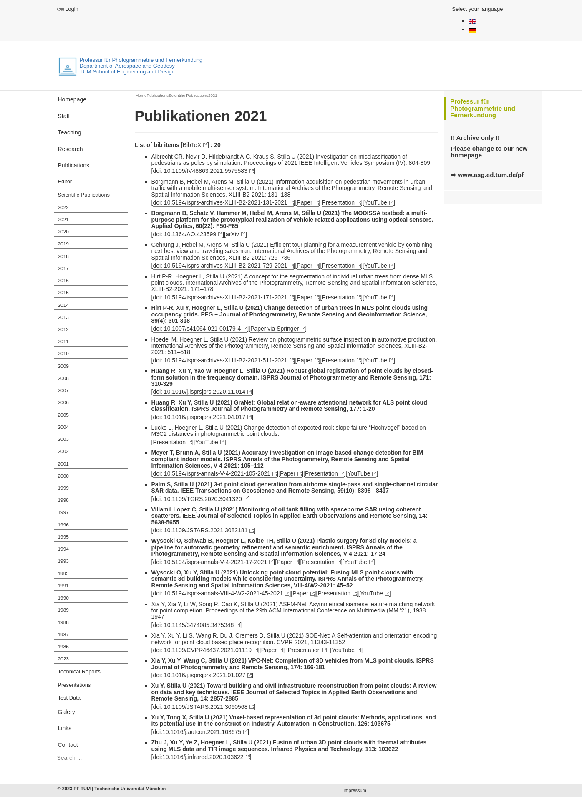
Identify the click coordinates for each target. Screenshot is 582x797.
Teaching (69, 132)
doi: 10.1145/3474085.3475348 (193, 625)
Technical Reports (79, 671)
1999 (63, 488)
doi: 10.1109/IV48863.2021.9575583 (200, 170)
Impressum (354, 790)
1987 (63, 635)
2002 (63, 451)
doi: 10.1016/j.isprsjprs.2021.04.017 (199, 417)
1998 (63, 500)
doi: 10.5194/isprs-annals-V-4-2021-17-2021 (210, 562)
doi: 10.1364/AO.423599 (184, 234)
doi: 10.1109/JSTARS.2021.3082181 (200, 530)
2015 (63, 293)
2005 (63, 415)
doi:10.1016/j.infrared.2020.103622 (198, 757)
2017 (63, 268)
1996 (63, 525)
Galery (66, 711)
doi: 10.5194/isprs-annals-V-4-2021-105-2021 (211, 473)
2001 (63, 464)
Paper (304, 202)
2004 (63, 427)
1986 (63, 647)
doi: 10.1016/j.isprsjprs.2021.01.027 (199, 675)
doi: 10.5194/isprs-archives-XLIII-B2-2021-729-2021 (220, 265)
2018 (63, 256)
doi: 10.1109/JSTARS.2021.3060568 (200, 706)
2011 (63, 341)
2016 (63, 280)
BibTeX (192, 145)
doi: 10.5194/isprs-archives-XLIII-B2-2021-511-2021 (220, 360)
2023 (63, 659)
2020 (63, 232)
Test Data (69, 698)
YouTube (375, 202)
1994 (63, 549)
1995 (63, 537)
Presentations (74, 685)
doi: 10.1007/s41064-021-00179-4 (197, 328)
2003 (63, 439)
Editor (65, 181)
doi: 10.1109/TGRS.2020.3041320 (197, 499)
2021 (63, 220)
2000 (63, 476)
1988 (63, 622)
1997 (63, 512)
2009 (63, 366)
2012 (63, 329)
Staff (64, 116)
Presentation (338, 202)
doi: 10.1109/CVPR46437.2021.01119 (202, 650)
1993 (63, 561)
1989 (63, 610)
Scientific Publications (84, 195)
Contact (68, 744)
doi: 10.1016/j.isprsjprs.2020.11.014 (199, 391)
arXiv (232, 234)
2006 (63, 402)
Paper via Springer (274, 328)
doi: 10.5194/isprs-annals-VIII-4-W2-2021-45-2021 (218, 593)
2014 (63, 305)
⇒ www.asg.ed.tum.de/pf (487, 174)
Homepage (72, 99)
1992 (63, 574)
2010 (63, 354)
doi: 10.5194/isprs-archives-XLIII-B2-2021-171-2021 (220, 297)
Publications (74, 165)
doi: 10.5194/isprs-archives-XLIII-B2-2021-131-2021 (220, 202)
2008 (63, 378)
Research (70, 149)
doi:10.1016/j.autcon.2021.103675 (197, 732)
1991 (63, 586)
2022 (63, 207)
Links (65, 728)
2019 (63, 244)
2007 (63, 390)
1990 (63, 598)
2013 (63, 317)
